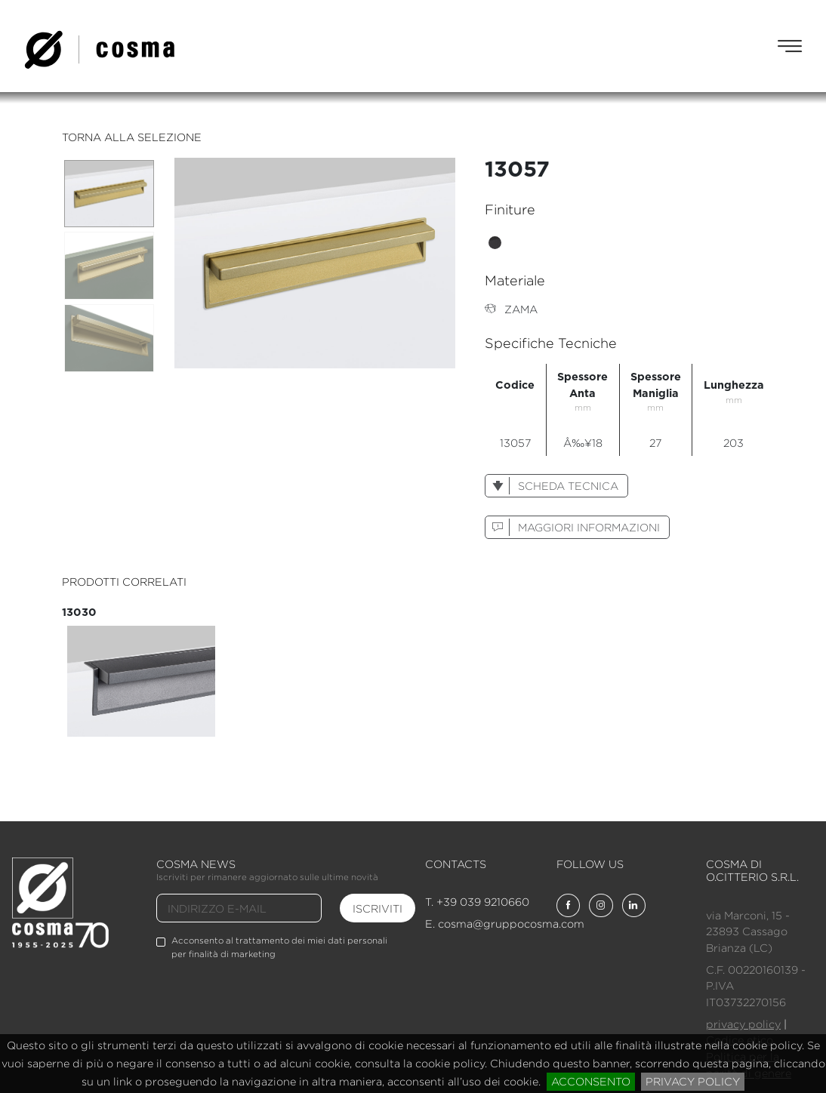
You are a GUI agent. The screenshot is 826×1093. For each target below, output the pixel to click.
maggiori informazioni (572, 527)
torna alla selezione (132, 137)
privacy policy (693, 1081)
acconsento (590, 1081)
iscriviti (377, 908)
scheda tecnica (551, 485)
